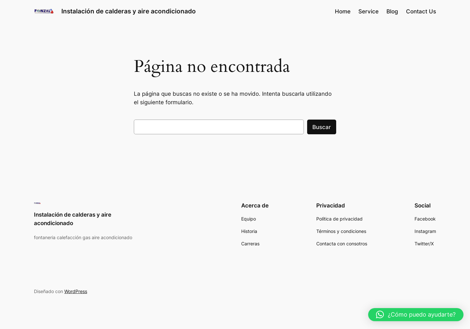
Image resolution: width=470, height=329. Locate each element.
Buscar (321, 127)
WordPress (75, 291)
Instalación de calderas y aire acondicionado (128, 11)
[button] (415, 314)
